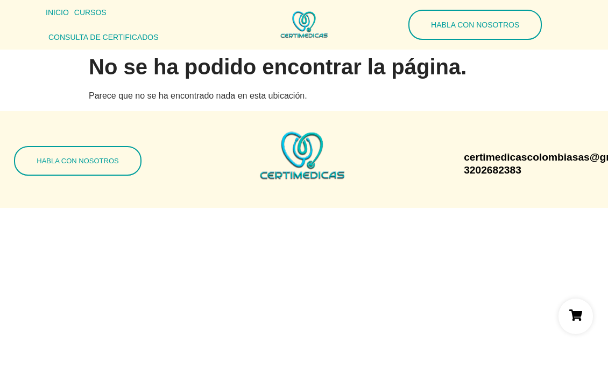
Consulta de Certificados (103, 37)
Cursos (90, 12)
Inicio (57, 12)
